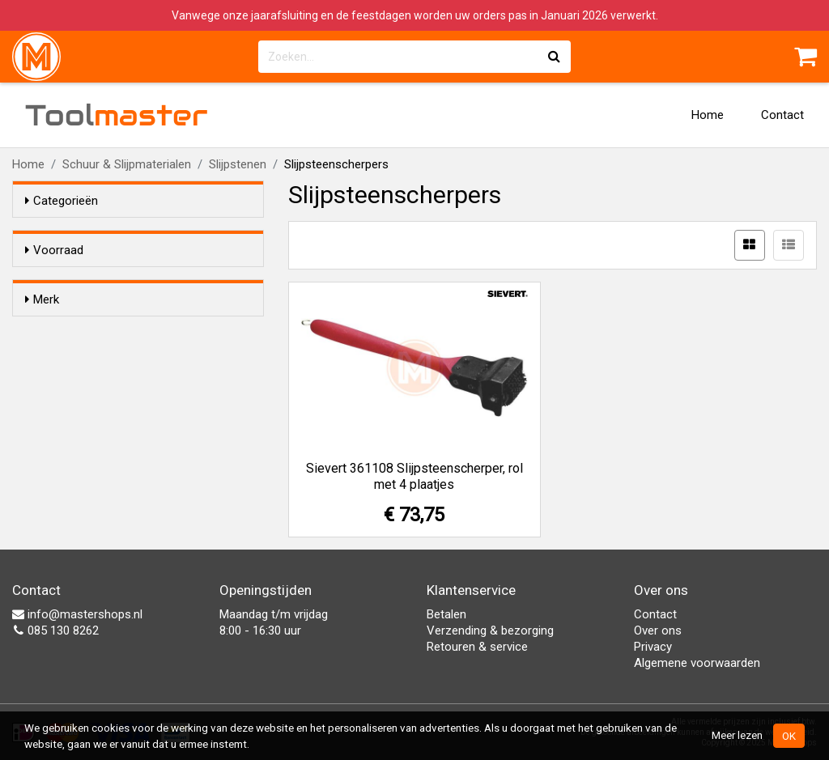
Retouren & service (477, 646)
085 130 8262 (55, 630)
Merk (42, 329)
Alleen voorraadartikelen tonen (130, 281)
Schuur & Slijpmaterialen (126, 164)
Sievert (75, 359)
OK (789, 735)
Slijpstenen (237, 164)
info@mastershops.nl (77, 614)
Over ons (658, 630)
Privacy (653, 646)
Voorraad (54, 250)
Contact (782, 115)
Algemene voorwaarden (697, 663)
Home (707, 115)
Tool (116, 115)
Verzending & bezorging (490, 630)
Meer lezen (737, 734)
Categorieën (61, 201)
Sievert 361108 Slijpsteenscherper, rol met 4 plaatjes (414, 476)
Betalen (446, 614)
